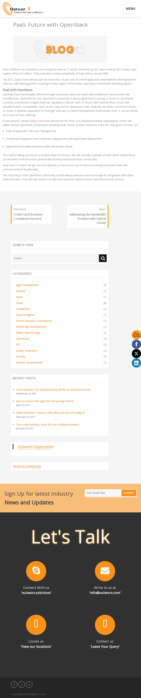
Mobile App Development (31, 326)
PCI (18, 344)
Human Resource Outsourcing (34, 321)
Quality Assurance (26, 350)
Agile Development (27, 285)
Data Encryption (25, 314)
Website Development (29, 362)
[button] (36, 571)
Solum (33, 121)
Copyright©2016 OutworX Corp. (28, 694)
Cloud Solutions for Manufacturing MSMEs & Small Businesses (53, 389)
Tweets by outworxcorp (27, 466)
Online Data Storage (28, 332)
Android (20, 291)
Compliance (23, 309)
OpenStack (22, 338)
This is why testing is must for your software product (47, 424)
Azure (19, 297)
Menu (130, 9)
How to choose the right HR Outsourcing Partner (45, 401)
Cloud (19, 303)
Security (20, 356)
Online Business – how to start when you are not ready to (50, 412)
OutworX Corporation (35, 446)
